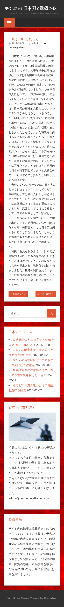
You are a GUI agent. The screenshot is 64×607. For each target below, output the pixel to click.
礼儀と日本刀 (19, 294)
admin (35, 43)
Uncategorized (17, 47)
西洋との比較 (44, 294)
